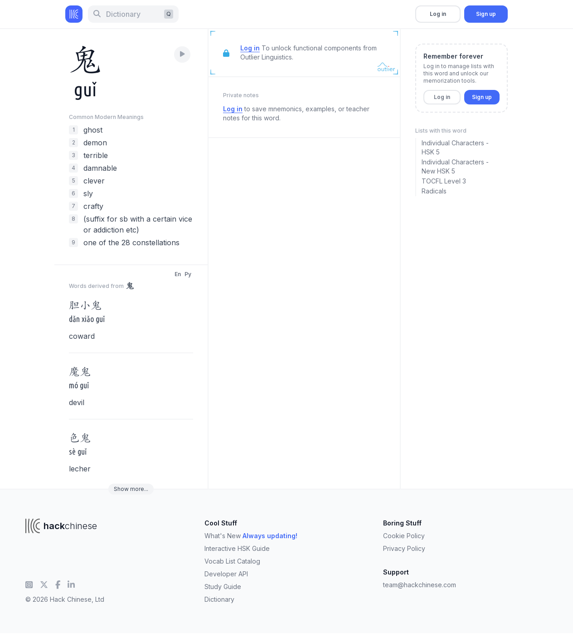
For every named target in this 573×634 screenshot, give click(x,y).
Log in (438, 13)
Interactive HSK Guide (237, 548)
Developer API (226, 574)
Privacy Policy (404, 548)
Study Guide (222, 586)
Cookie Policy (404, 536)
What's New (250, 536)
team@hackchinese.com (419, 585)
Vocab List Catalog (232, 561)
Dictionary (219, 599)
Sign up (486, 13)
